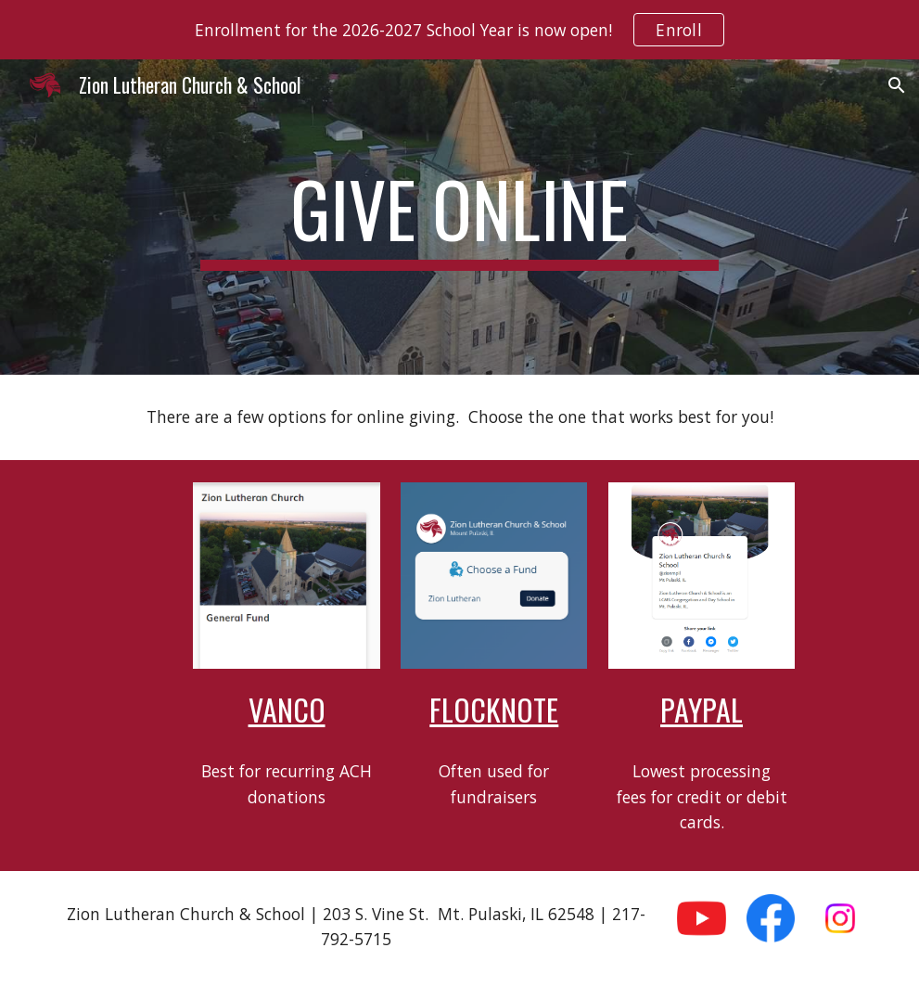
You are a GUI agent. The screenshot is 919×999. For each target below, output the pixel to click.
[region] (459, 29)
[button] (896, 85)
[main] (459, 217)
